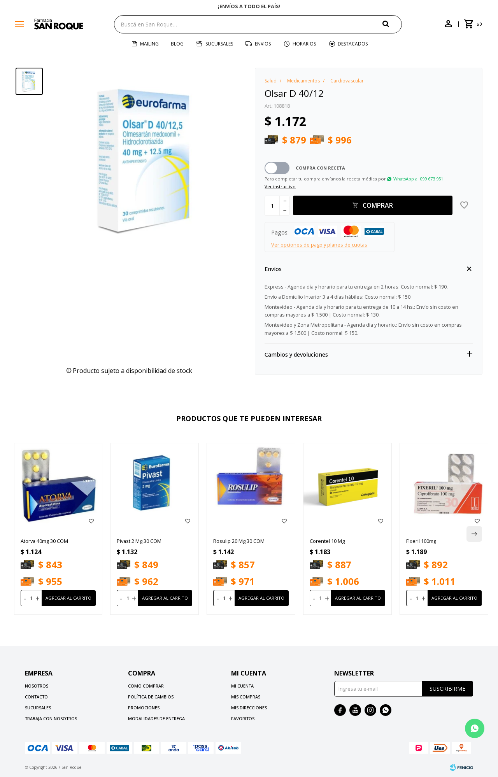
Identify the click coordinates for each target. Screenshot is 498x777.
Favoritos (242, 718)
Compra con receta (320, 168)
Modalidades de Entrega (156, 718)
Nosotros (36, 686)
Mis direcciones (249, 707)
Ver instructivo (280, 186)
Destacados (353, 43)
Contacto (36, 697)
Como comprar (146, 686)
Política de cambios (151, 697)
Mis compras (245, 697)
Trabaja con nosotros (51, 718)
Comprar (378, 205)
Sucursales (219, 43)
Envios (263, 43)
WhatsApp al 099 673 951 (418, 179)
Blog (177, 43)
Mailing (149, 43)
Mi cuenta (242, 686)
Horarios (304, 43)
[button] (392, 24)
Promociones (144, 707)
